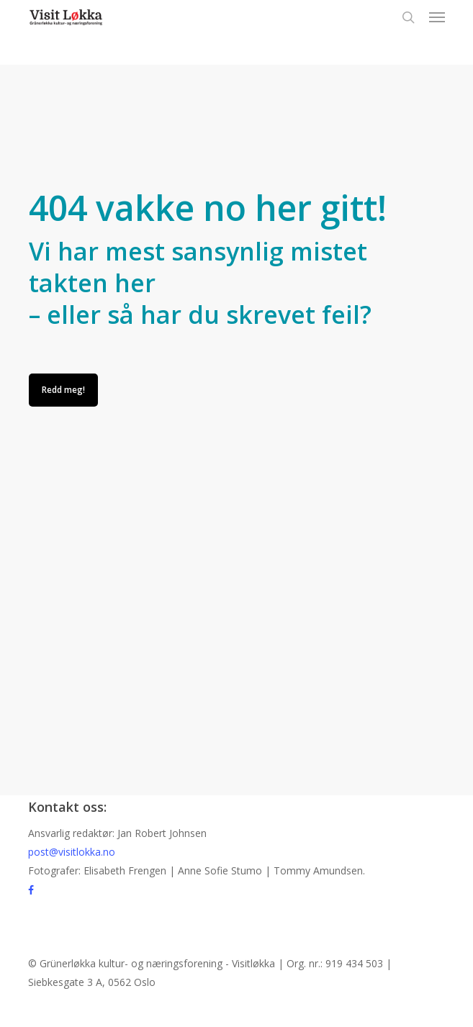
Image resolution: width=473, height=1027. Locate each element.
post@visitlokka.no (71, 852)
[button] (437, 17)
